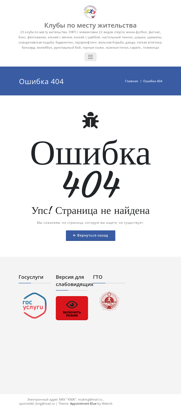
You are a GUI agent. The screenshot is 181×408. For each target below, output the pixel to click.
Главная (131, 81)
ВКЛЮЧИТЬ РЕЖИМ (72, 308)
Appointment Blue (82, 403)
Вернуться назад (92, 235)
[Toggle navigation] (90, 57)
